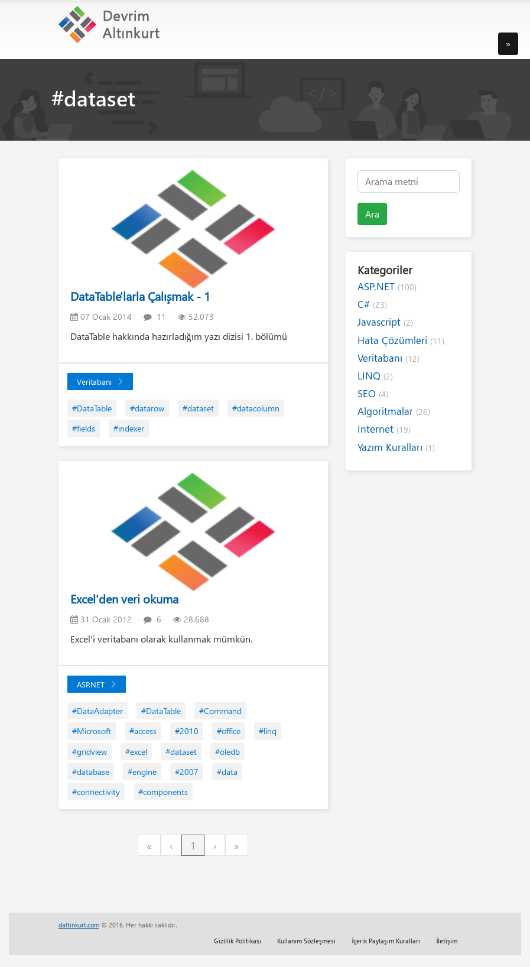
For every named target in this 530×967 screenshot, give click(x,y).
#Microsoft (91, 730)
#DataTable (92, 408)
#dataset (198, 408)
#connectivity (96, 791)
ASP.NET (96, 684)
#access (143, 730)
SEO (372, 393)
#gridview (89, 751)
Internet (384, 429)
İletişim (446, 940)
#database (90, 771)
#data (227, 771)
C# (372, 304)
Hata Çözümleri (400, 340)
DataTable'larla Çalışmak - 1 (140, 296)
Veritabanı (100, 382)
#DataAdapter (97, 710)
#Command (220, 710)
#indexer (128, 428)
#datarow (147, 408)
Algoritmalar (393, 411)
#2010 (187, 730)
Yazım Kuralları (396, 447)
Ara (372, 213)
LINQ (375, 376)
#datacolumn (255, 408)
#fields (83, 428)
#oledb (227, 751)
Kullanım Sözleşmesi (306, 940)
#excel (136, 751)
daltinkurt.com (78, 924)
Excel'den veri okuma (124, 598)
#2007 (187, 771)
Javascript (385, 322)
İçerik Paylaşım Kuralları (386, 940)
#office (228, 730)
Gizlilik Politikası (237, 940)
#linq (268, 730)
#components (163, 791)
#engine (142, 771)
